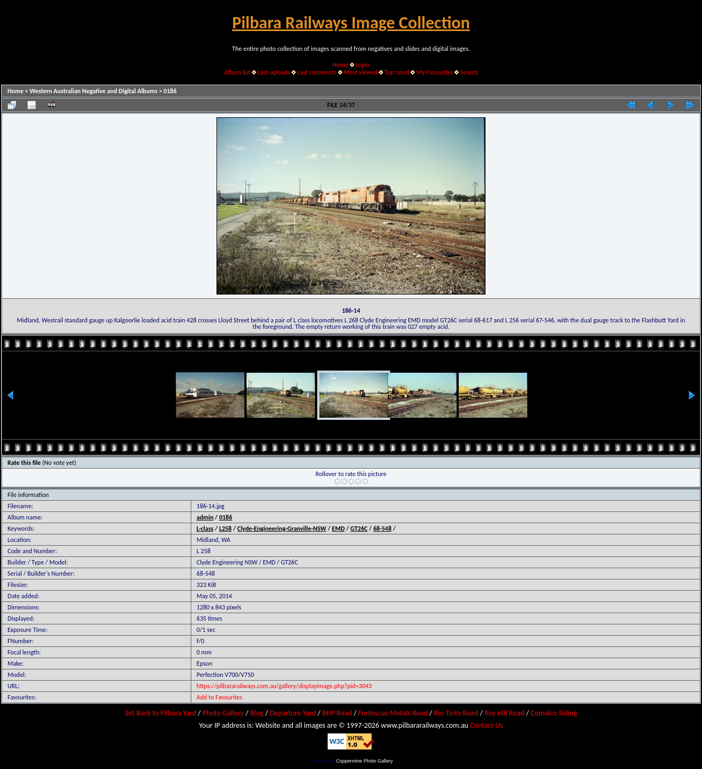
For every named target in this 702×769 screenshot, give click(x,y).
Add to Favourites (219, 697)
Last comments (317, 72)
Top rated (397, 72)
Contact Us (486, 725)
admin (205, 517)
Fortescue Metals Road (393, 713)
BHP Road (337, 713)
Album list (237, 72)
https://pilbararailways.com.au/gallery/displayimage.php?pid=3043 (284, 686)
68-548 (382, 528)
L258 (225, 528)
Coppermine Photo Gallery (364, 761)
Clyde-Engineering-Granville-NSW (281, 528)
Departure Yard (293, 713)
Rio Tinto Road (456, 713)
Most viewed (360, 72)
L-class (205, 528)
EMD (338, 528)
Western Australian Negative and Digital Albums (93, 91)
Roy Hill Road (504, 713)
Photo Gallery (223, 713)
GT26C (359, 528)
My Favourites (434, 72)
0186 (169, 91)
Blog (257, 713)
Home (340, 65)
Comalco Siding (554, 713)
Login (362, 65)
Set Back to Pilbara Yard (160, 713)
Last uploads (274, 72)
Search (469, 72)
